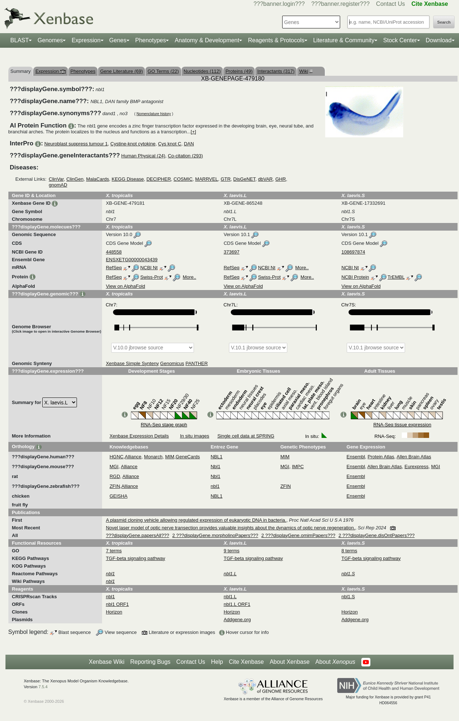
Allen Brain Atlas (414, 456)
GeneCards (188, 456)
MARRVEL (206, 179)
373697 (231, 252)
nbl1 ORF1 (117, 604)
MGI (113, 466)
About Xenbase (290, 662)
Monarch (153, 456)
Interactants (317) (276, 71)
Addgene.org (236, 619)
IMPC (298, 466)
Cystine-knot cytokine (133, 143)
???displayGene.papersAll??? (137, 535)
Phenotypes (150, 40)
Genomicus (172, 363)
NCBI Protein (355, 277)
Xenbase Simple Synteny (132, 363)
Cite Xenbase (246, 662)
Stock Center (400, 40)
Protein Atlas (380, 456)
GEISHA (118, 496)
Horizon (114, 612)
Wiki (305, 71)
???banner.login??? (279, 4)
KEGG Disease (128, 179)
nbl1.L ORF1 (236, 604)
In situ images (194, 436)
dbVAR (265, 179)
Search (444, 22)
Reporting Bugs (150, 662)
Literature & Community (343, 40)
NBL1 (217, 456)
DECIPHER (159, 179)
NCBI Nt (149, 267)
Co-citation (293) (185, 155)
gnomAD (58, 185)
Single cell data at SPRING (245, 436)
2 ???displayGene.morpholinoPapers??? (215, 535)
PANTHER (197, 363)
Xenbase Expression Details (139, 436)
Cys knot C (170, 143)
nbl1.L (229, 596)
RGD (114, 476)
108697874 (353, 252)
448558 (113, 252)
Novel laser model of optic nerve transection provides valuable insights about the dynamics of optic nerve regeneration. (230, 527)
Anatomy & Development (207, 40)
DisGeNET (244, 179)
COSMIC (183, 179)
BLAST (19, 40)
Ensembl (356, 456)
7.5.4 (43, 687)
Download (439, 40)
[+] (193, 131)
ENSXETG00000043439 (131, 259)
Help (217, 662)
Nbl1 (216, 466)
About (335, 662)
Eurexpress (417, 466)
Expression (85, 40)
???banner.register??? (340, 4)
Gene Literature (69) (121, 71)
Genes (118, 40)
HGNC (116, 456)
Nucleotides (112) (202, 71)
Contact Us (390, 4)
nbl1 (215, 486)
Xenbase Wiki (106, 662)
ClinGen (74, 179)
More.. (302, 267)
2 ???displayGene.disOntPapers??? (376, 535)
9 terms (231, 550)
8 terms (349, 550)
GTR (225, 179)
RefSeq (113, 267)
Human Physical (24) (143, 155)
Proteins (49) (238, 71)
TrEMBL (396, 277)
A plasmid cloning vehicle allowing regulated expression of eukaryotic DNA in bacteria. (196, 520)
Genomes (50, 40)
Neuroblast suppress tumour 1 (76, 143)
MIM (169, 456)
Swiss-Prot (151, 277)
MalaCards (97, 179)
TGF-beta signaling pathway (135, 558)
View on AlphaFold (125, 286)
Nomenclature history (153, 114)
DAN (189, 143)
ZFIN (114, 486)
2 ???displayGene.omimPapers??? (298, 535)
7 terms (113, 550)
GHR (280, 179)
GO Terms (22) (163, 71)
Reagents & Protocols (276, 40)
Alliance (133, 456)
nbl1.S (348, 596)
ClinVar (56, 179)
